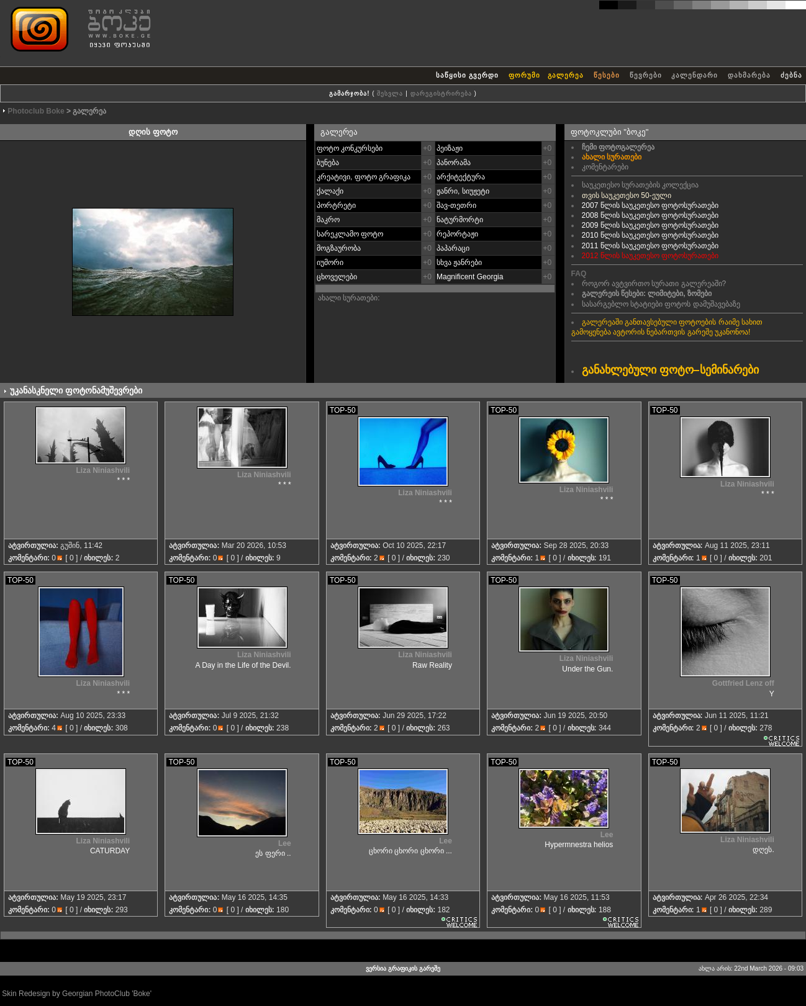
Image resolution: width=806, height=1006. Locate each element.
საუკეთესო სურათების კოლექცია (640, 185)
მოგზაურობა (339, 248)
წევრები (646, 75)
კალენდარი (694, 75)
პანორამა (454, 162)
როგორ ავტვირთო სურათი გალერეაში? (654, 283)
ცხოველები (337, 276)
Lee (284, 843)
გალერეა (567, 75)
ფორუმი (524, 75)
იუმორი (330, 262)
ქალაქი (330, 191)
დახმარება (749, 75)
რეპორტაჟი (457, 234)
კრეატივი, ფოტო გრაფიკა (363, 177)
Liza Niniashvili (103, 470)
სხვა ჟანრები (459, 262)
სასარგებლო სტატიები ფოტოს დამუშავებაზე (661, 304)
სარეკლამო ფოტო (350, 234)
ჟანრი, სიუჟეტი (463, 191)
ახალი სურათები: (349, 298)
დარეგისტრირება (441, 93)
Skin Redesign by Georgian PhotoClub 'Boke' (77, 993)
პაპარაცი (453, 248)
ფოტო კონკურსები (350, 148)
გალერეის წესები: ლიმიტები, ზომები (647, 293)
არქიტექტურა (461, 177)
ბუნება (328, 162)
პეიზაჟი (450, 148)
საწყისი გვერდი (467, 75)
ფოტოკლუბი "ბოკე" (610, 132)
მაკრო (328, 219)
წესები (607, 75)
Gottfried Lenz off (743, 683)
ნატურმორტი (460, 219)
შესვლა (390, 93)
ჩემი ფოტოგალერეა (618, 147)
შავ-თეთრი (456, 205)
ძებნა (791, 75)
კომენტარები (605, 167)
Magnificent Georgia (470, 276)
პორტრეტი (336, 205)
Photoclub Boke (35, 111)
